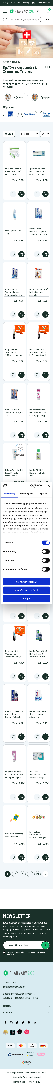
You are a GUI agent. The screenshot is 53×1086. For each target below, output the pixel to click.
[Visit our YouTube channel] (29, 1022)
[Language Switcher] (47, 19)
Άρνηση (26, 598)
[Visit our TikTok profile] (17, 1022)
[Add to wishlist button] (13, 194)
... (30, 874)
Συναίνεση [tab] (9, 493)
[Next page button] (45, 874)
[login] (38, 11)
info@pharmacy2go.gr (14, 986)
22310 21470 (9, 982)
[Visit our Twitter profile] (23, 1022)
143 (37, 874)
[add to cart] (21, 194)
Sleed (38, 1077)
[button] (6, 19)
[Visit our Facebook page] (5, 1022)
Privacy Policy (34, 1082)
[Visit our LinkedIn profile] (35, 1022)
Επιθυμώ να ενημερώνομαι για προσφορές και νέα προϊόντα (26, 953)
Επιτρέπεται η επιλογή (26, 590)
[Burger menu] (5, 11)
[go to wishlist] (43, 11)
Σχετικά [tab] (43, 493)
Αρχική (6, 62)
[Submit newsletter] (45, 945)
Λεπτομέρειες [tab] (26, 493)
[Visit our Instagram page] (11, 1022)
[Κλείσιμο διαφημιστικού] (49, 486)
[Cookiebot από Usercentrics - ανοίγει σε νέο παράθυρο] (32, 486)
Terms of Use (19, 1082)
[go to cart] (48, 11)
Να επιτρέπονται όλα (26, 582)
